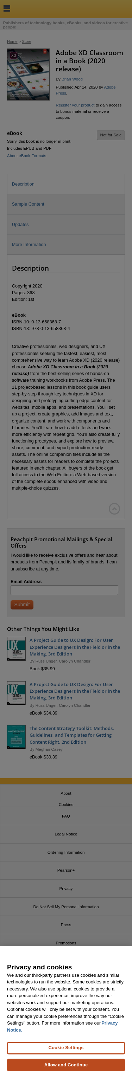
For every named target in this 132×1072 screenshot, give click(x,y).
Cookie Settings (65, 1051)
